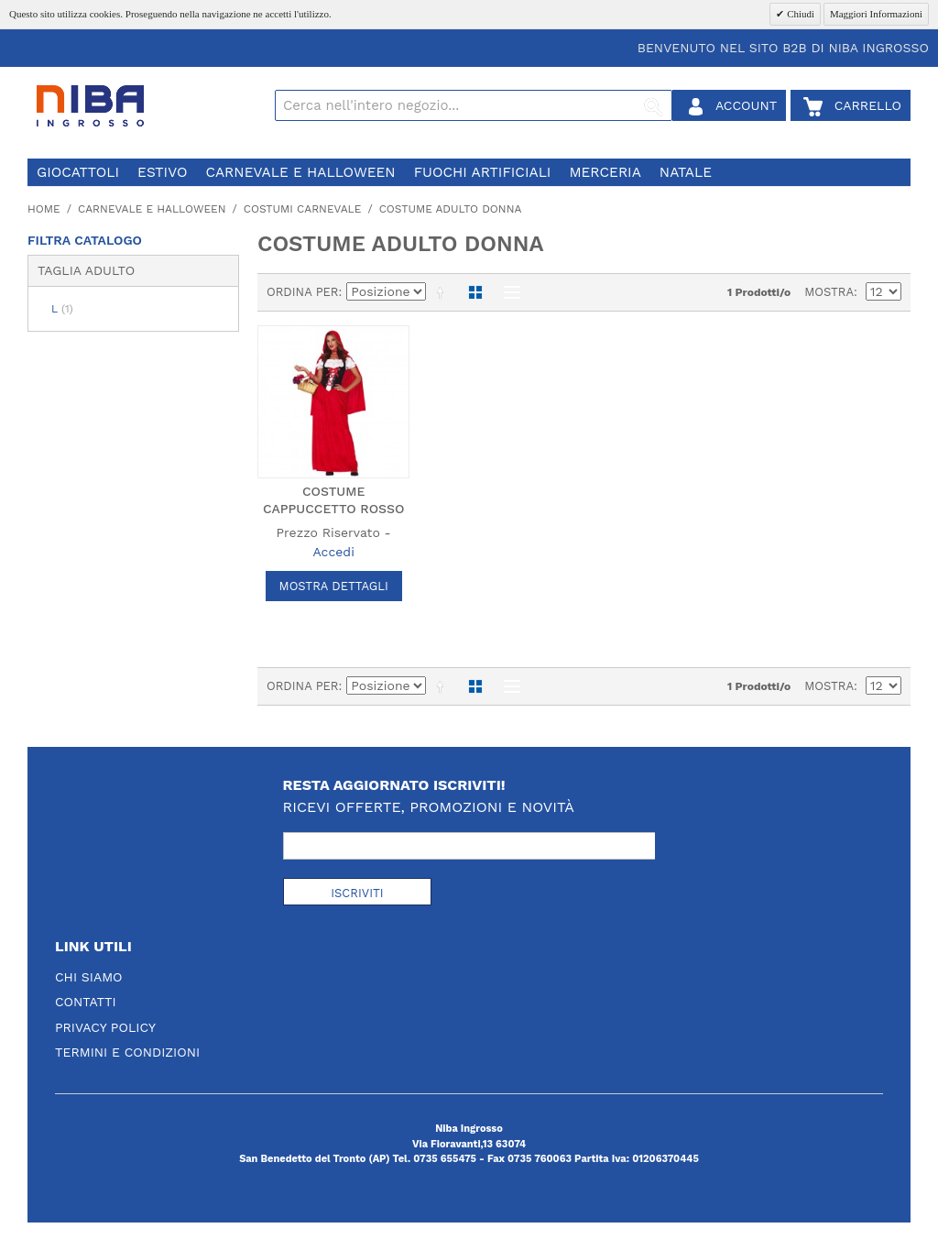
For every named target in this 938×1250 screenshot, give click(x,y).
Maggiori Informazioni (876, 13)
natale (686, 172)
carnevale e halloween (300, 172)
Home (43, 209)
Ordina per (303, 292)
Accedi (333, 551)
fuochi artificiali (482, 172)
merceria (604, 172)
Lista (507, 292)
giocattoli (78, 172)
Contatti (85, 1001)
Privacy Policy (105, 1027)
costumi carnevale (303, 209)
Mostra (829, 292)
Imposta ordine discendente (443, 292)
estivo (162, 172)
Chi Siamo (89, 977)
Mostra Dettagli (333, 586)
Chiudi (799, 13)
